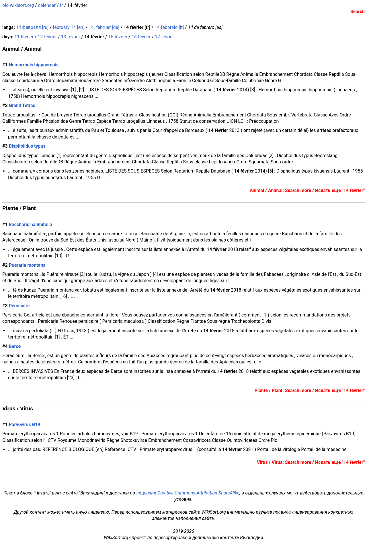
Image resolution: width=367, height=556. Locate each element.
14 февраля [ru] (32, 27)
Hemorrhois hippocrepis (33, 65)
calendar (47, 5)
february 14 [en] (69, 27)
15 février (118, 36)
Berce (15, 346)
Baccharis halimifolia (30, 224)
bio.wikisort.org (18, 5)
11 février (24, 36)
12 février (47, 36)
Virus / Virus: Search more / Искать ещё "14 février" (311, 462)
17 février (164, 36)
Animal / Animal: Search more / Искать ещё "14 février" (307, 190)
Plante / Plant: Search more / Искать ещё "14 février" (310, 390)
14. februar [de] (104, 27)
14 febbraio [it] (169, 27)
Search (357, 11)
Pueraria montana (27, 265)
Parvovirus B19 (24, 424)
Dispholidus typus (27, 146)
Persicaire (19, 305)
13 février (70, 36)
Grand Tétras (22, 105)
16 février (141, 36)
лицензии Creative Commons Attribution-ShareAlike (187, 493)
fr (61, 5)
